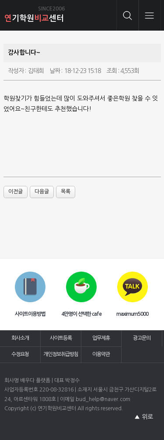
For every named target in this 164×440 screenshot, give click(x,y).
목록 (65, 191)
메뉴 (149, 15)
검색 (127, 15)
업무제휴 (101, 338)
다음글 (42, 191)
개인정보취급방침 (60, 354)
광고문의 (141, 338)
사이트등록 (61, 338)
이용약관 (101, 354)
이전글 (15, 191)
